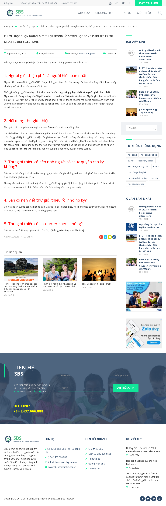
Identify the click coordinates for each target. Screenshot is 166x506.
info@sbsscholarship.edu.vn (61, 462)
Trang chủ (9, 26)
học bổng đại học (136, 183)
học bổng (132, 154)
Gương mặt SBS (95, 463)
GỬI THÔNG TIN (125, 387)
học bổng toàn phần (137, 172)
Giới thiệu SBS (94, 448)
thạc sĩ (156, 166)
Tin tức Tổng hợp (27, 26)
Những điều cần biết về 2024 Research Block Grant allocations (150, 55)
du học (131, 160)
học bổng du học (149, 154)
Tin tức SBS (92, 458)
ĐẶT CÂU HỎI (148, 3)
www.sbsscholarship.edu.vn (60, 466)
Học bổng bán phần (137, 178)
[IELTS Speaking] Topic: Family (96, 284)
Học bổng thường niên (138, 166)
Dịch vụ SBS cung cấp (98, 453)
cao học (154, 178)
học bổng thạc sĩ (146, 160)
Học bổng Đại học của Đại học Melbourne (150, 226)
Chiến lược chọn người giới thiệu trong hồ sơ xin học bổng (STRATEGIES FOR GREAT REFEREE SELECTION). (89, 26)
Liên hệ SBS (93, 468)
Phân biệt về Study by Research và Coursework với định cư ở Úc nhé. (59, 285)
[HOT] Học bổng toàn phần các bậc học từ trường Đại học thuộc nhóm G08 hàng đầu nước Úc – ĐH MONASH (20, 288)
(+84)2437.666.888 (56, 457)
